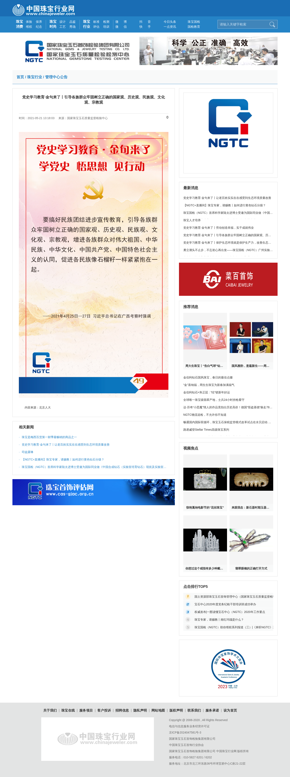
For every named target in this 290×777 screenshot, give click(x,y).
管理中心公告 (56, 77)
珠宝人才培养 (192, 220)
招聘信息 (122, 710)
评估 (96, 26)
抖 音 (144, 21)
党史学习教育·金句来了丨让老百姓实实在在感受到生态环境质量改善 (64, 444)
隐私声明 (140, 710)
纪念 (39, 26)
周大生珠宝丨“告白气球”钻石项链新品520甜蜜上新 (205, 365)
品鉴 (72, 21)
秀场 (72, 26)
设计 (62, 21)
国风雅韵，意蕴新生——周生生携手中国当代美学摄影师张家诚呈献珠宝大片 (251, 365)
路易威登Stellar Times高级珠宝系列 (206, 429)
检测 (106, 21)
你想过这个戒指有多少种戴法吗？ (205, 568)
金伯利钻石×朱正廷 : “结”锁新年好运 (206, 392)
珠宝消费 (19, 24)
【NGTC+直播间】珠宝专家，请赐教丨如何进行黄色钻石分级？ (61, 459)
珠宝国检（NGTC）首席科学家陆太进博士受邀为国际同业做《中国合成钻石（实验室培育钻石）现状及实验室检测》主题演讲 (92, 468)
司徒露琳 (26, 452)
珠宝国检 (192, 21)
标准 (96, 21)
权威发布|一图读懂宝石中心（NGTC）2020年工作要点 (230, 612)
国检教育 (192, 26)
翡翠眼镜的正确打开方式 (251, 568)
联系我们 (194, 710)
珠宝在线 (68, 710)
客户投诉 (104, 710)
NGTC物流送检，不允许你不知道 (204, 414)
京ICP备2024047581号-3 (185, 732)
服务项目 (86, 710)
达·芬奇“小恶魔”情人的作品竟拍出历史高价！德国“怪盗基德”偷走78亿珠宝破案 (227, 409)
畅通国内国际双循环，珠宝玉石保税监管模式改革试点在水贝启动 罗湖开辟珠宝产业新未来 (227, 424)
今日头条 (168, 21)
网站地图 (158, 710)
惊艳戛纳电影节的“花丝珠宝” (205, 507)
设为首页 (230, 710)
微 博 (120, 21)
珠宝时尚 (53, 24)
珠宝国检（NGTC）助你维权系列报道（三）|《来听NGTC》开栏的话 (234, 627)
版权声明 (176, 710)
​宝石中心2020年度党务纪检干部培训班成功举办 (225, 604)
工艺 (62, 26)
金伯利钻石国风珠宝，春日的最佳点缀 (208, 377)
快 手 (144, 26)
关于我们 (50, 710)
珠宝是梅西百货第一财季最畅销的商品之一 (48, 437)
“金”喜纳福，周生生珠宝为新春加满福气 (208, 385)
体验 (29, 21)
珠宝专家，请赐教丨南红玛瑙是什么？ (219, 619)
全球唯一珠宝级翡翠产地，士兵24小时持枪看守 (214, 399)
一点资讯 (168, 26)
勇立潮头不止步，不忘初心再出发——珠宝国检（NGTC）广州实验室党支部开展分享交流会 (228, 252)
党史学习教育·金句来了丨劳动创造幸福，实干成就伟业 (218, 227)
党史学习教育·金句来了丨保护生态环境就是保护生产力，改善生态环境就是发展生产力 (227, 245)
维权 (29, 26)
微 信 (120, 26)
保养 (39, 21)
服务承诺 (212, 710)
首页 (20, 77)
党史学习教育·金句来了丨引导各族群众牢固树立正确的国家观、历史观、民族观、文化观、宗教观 (227, 237)
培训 (106, 26)
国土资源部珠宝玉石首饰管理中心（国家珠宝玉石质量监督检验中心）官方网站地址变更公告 (234, 596)
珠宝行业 (86, 24)
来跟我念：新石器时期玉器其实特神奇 (251, 507)
